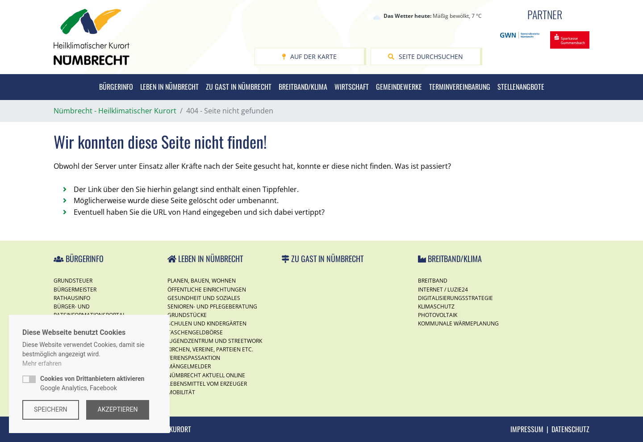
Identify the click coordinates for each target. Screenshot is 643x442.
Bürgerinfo (116, 86)
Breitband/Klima (303, 86)
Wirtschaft (351, 86)
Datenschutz (570, 429)
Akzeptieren (118, 409)
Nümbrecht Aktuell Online (206, 375)
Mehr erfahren (42, 363)
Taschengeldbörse (195, 332)
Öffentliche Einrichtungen (206, 289)
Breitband (432, 280)
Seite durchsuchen (425, 56)
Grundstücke (187, 315)
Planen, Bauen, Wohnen (201, 280)
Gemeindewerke (399, 86)
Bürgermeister (75, 289)
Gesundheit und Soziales (203, 298)
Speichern (50, 409)
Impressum (526, 429)
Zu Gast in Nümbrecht (238, 86)
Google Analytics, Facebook (92, 383)
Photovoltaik (437, 315)
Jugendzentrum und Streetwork (214, 341)
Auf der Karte (309, 56)
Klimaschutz (436, 306)
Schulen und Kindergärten (206, 323)
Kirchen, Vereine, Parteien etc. (210, 349)
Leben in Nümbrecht (169, 86)
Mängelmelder (189, 366)
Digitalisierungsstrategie (455, 298)
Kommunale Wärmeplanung (458, 323)
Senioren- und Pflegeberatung (212, 306)
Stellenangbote (520, 86)
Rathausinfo (72, 298)
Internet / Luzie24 (443, 289)
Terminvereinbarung (459, 86)
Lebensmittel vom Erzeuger (207, 384)
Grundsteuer (73, 280)
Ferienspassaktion (193, 358)
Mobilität (181, 392)
